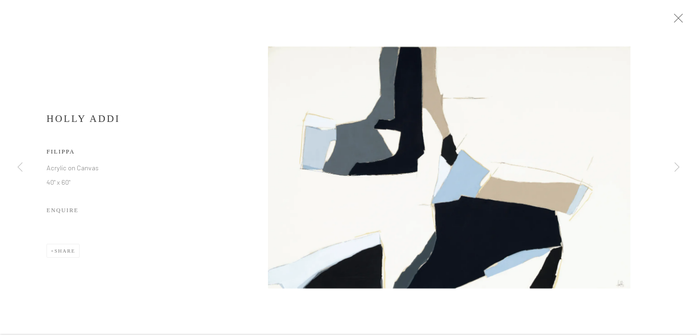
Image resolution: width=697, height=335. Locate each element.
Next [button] (677, 167)
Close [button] (678, 21)
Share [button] (64, 253)
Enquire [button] (63, 212)
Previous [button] (20, 167)
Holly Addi (83, 121)
